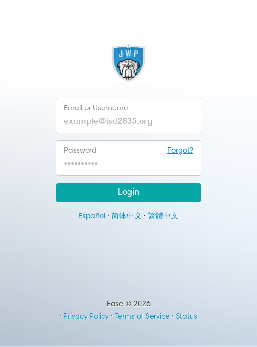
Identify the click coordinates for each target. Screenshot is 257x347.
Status (186, 316)
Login (128, 192)
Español (91, 216)
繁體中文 (163, 216)
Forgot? (180, 151)
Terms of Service (142, 316)
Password (128, 151)
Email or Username (96, 108)
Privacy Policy (86, 316)
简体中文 (126, 216)
